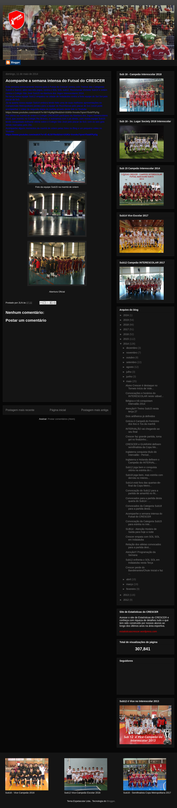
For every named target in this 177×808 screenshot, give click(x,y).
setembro (131, 362)
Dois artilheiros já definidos (140, 416)
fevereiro (131, 589)
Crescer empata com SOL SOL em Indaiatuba (142, 538)
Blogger (111, 801)
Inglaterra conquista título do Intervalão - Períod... (141, 453)
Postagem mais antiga (94, 410)
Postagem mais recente (20, 410)
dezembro (132, 347)
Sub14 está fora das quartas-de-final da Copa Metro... (143, 484)
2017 (126, 329)
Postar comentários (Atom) (61, 419)
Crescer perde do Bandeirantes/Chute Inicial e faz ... (144, 570)
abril (128, 579)
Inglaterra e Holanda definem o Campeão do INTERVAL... (142, 461)
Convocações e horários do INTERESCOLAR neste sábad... (145, 395)
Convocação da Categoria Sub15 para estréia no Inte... (144, 523)
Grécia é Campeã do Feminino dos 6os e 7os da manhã (142, 423)
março (130, 584)
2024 (126, 315)
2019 (126, 320)
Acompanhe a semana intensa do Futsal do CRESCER (144, 515)
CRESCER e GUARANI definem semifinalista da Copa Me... (143, 446)
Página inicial (58, 410)
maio (129, 381)
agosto (130, 367)
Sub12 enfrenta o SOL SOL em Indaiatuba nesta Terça (143, 561)
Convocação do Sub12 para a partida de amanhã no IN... (142, 492)
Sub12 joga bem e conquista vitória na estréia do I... (141, 469)
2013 (126, 595)
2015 (126, 339)
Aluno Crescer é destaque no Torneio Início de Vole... (141, 387)
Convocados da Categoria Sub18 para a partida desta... (144, 507)
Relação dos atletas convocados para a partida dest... (143, 546)
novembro (132, 352)
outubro (130, 357)
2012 (126, 599)
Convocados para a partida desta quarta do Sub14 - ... (144, 500)
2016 (126, 334)
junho (129, 376)
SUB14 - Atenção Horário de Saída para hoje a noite (141, 530)
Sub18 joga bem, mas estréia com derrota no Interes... (144, 476)
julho (129, 371)
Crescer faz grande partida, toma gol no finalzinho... (144, 438)
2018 (126, 324)
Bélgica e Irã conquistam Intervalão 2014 (139, 402)
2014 (126, 343)
